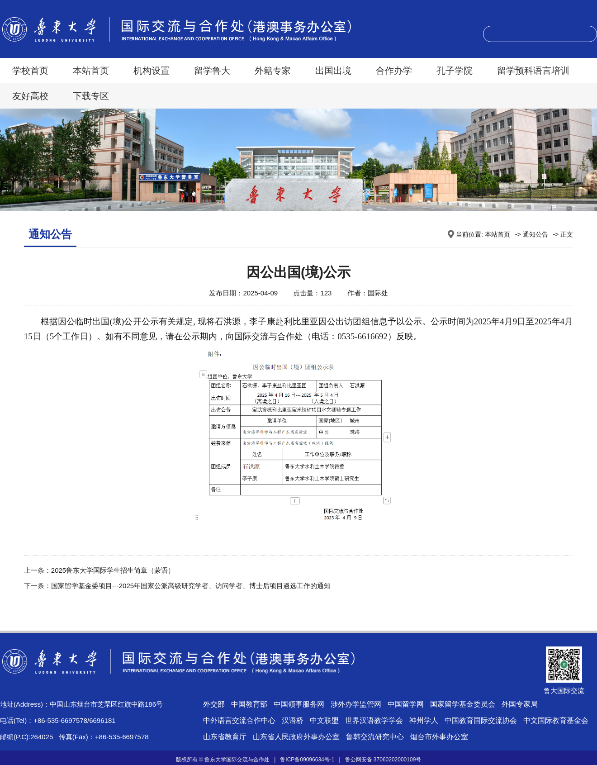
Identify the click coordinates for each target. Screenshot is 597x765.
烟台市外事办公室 (439, 737)
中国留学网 (406, 704)
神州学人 (423, 720)
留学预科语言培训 (533, 71)
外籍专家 (273, 71)
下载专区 (91, 96)
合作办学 (394, 71)
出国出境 (333, 71)
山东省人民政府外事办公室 (296, 737)
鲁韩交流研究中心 (375, 737)
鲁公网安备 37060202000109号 (383, 759)
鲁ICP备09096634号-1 (307, 759)
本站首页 (91, 71)
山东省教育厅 (224, 737)
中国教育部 (249, 704)
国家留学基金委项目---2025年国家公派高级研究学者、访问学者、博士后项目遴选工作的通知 (191, 585)
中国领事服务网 (299, 704)
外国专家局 (520, 704)
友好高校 (30, 96)
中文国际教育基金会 (555, 720)
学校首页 (30, 71)
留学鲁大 (212, 71)
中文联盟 (324, 720)
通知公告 (535, 234)
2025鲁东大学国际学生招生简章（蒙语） (113, 570)
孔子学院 (454, 71)
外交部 (214, 704)
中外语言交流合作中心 (239, 720)
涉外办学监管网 (356, 704)
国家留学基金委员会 (462, 704)
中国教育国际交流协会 (481, 720)
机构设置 (151, 71)
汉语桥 (292, 720)
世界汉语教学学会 (374, 720)
